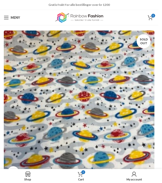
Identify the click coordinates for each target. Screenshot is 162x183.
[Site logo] (79, 17)
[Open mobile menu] (12, 17)
